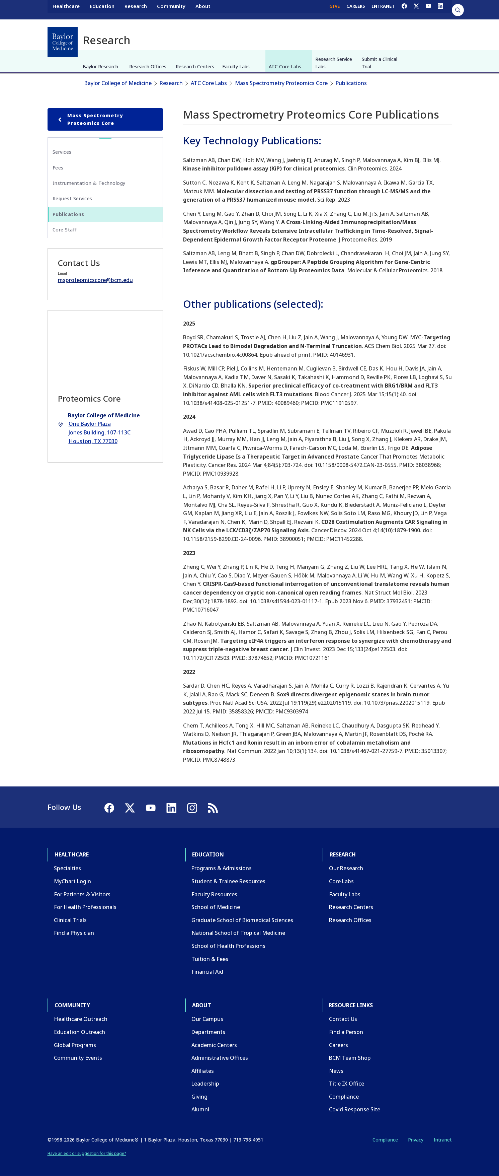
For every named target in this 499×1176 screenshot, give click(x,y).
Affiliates (202, 1071)
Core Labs (341, 881)
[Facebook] (404, 9)
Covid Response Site (354, 1109)
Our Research (346, 868)
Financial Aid (207, 971)
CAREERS (355, 9)
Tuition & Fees (209, 959)
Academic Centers (214, 1045)
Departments (208, 1032)
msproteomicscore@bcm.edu (95, 280)
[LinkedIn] (440, 9)
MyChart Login (72, 881)
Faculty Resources (214, 894)
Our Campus (207, 1019)
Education (102, 9)
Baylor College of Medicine (118, 83)
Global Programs (75, 1045)
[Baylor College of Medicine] (63, 42)
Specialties (67, 868)
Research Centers (195, 66)
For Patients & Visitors (82, 894)
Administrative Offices (219, 1057)
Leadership (205, 1083)
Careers (338, 1045)
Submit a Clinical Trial (379, 63)
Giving (199, 1096)
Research (135, 9)
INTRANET (383, 9)
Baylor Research (100, 66)
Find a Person (346, 1032)
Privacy (415, 1139)
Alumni (200, 1109)
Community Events (78, 1057)
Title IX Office (346, 1083)
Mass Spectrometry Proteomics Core (281, 83)
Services (62, 152)
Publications (351, 83)
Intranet (442, 1139)
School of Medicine (215, 907)
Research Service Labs (333, 63)
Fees (58, 167)
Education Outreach (79, 1032)
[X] (416, 9)
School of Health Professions (228, 946)
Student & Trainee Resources (228, 881)
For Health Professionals (85, 907)
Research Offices (147, 66)
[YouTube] (428, 9)
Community (171, 9)
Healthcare (66, 9)
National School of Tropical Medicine (238, 933)
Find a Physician (74, 933)
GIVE (334, 9)
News (336, 1071)
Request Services (72, 198)
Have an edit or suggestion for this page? (87, 1153)
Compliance (344, 1096)
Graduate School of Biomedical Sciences (242, 920)
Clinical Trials (70, 920)
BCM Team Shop (350, 1057)
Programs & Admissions (221, 868)
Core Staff (65, 229)
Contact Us (343, 1019)
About (203, 9)
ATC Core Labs (285, 66)
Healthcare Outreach (80, 1019)
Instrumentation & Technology (89, 183)
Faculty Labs (236, 66)
